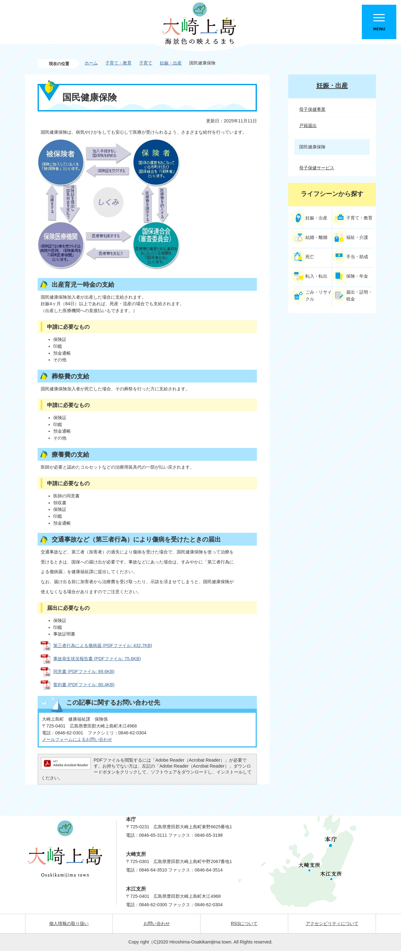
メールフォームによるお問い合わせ (77, 739)
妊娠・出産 (171, 62)
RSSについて (244, 923)
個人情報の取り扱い (69, 923)
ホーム (91, 62)
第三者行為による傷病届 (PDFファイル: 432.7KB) (102, 645)
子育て (145, 62)
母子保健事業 (312, 109)
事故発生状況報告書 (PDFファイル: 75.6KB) (97, 658)
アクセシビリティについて (332, 923)
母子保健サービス (316, 167)
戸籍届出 (308, 125)
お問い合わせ (156, 923)
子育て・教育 (118, 62)
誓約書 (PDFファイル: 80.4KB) (84, 684)
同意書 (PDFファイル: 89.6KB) (84, 671)
